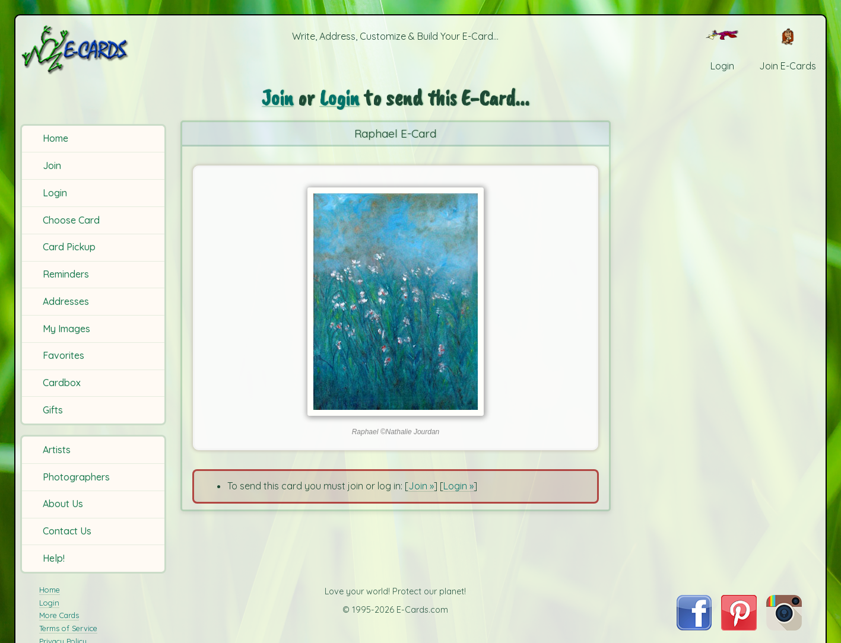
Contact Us (67, 531)
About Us (63, 504)
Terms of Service (68, 628)
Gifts (53, 410)
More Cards (59, 615)
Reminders (66, 274)
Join (52, 165)
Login (55, 193)
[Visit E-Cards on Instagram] (784, 627)
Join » (421, 486)
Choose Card (71, 220)
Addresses (66, 301)
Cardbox (62, 383)
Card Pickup (69, 247)
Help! (54, 558)
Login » (458, 486)
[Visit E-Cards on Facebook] (694, 627)
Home (55, 138)
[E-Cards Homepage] (94, 49)
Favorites (63, 355)
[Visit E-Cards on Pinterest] (739, 627)
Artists (57, 450)
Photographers (76, 477)
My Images (66, 329)
